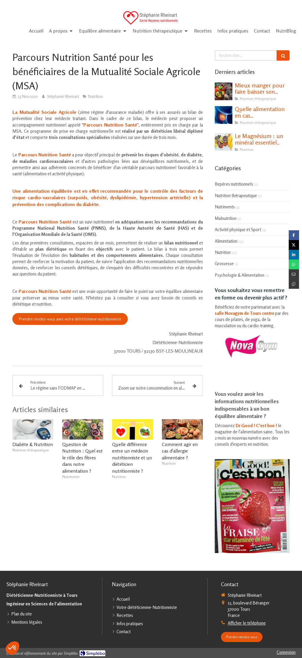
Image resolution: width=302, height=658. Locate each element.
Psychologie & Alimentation (239, 275)
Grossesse (224, 263)
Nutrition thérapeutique (236, 195)
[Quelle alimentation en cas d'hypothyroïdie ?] (223, 115)
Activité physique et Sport (238, 229)
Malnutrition (226, 218)
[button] (12, 648)
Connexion (286, 652)
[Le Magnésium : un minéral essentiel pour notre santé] (223, 142)
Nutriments (225, 207)
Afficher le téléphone (247, 623)
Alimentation (226, 241)
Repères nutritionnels (234, 184)
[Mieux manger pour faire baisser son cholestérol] (223, 91)
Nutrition (223, 252)
